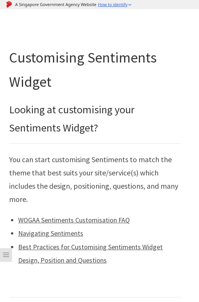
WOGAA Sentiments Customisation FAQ (74, 220)
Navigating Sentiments (50, 233)
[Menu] (6, 272)
